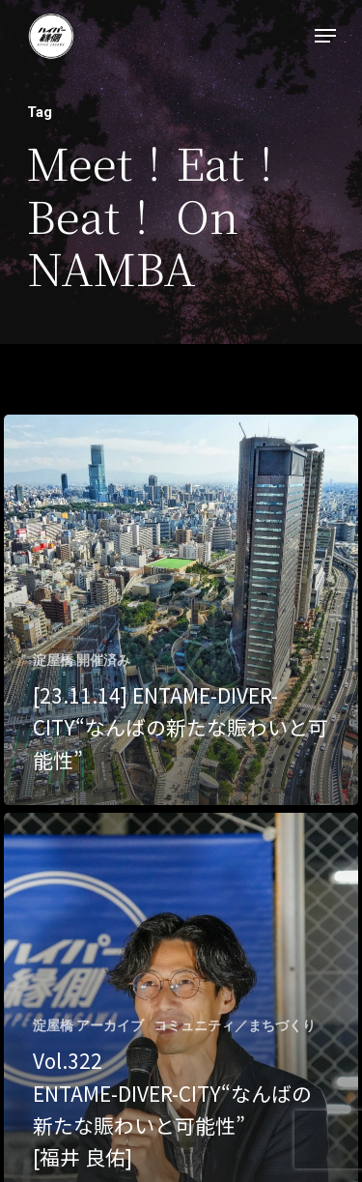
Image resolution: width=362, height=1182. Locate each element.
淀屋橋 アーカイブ (88, 1025)
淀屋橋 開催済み (81, 660)
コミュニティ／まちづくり (234, 1025)
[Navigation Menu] (325, 35)
